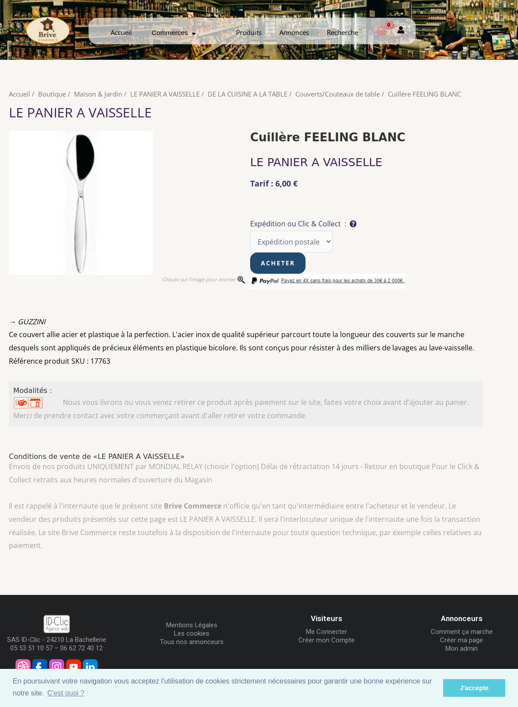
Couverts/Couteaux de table (337, 93)
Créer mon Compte (326, 640)
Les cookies (191, 633)
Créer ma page (461, 640)
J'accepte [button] (474, 687)
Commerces (174, 32)
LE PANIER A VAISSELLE (165, 93)
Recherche (342, 32)
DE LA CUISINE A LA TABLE (247, 93)
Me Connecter (326, 631)
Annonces (294, 32)
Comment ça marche (462, 631)
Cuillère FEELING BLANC (424, 93)
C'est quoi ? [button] (66, 693)
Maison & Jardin (98, 93)
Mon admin (461, 648)
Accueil (121, 32)
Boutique (52, 93)
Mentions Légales (191, 625)
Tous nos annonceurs (192, 641)
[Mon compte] (401, 31)
